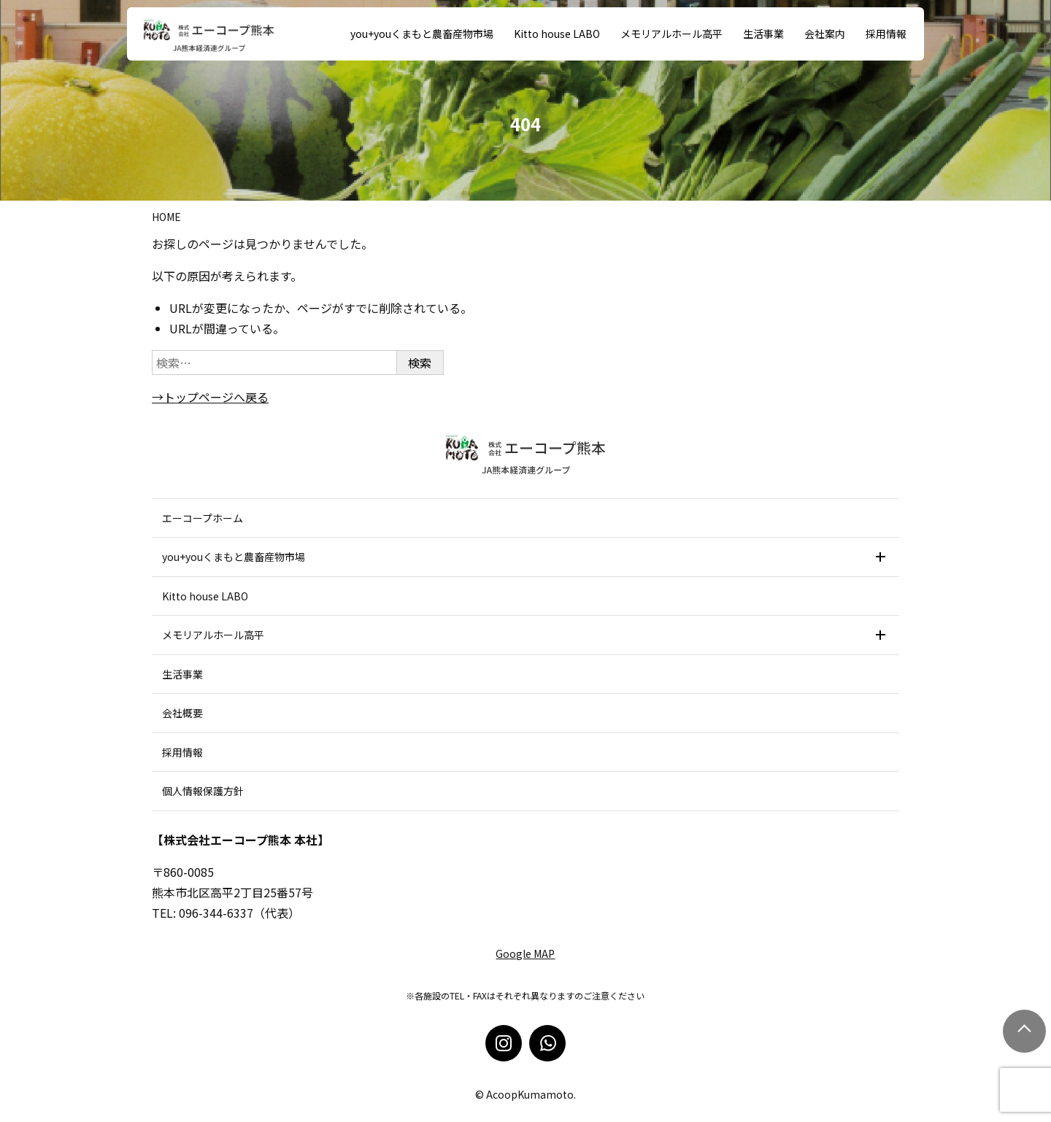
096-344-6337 (216, 912)
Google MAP (525, 953)
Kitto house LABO (557, 33)
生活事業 (763, 33)
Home (166, 216)
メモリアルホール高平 (671, 33)
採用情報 (886, 33)
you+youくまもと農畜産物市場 (421, 33)
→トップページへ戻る (210, 397)
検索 (419, 362)
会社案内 (824, 33)
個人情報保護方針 (203, 791)
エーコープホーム (202, 518)
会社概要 (182, 712)
